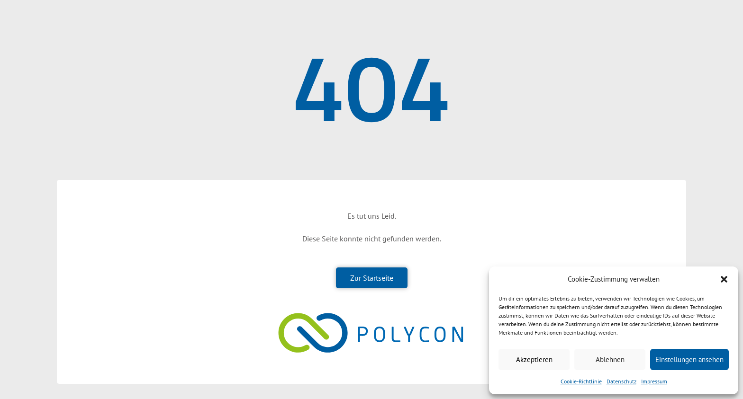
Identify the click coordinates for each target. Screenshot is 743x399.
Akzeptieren (534, 359)
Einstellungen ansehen (689, 359)
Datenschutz (621, 381)
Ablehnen (610, 359)
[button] (724, 279)
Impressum (654, 381)
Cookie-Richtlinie (581, 381)
